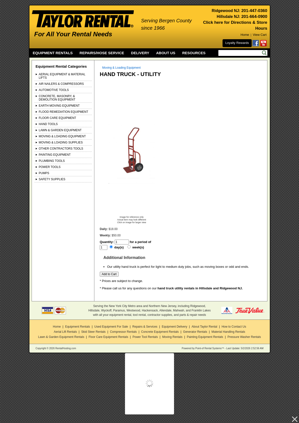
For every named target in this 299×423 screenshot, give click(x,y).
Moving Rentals (172, 337)
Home (245, 35)
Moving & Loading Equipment (62, 136)
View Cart (259, 35)
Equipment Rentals (77, 326)
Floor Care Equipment (57, 118)
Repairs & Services (144, 326)
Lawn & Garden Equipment (60, 130)
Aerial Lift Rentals (65, 331)
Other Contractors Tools (61, 148)
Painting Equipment (55, 154)
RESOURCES (193, 53)
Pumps (44, 173)
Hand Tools (48, 124)
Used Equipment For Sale (111, 326)
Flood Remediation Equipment (63, 112)
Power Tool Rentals (145, 337)
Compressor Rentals (123, 331)
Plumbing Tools (52, 161)
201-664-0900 (254, 16)
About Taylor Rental (204, 326)
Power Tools (50, 167)
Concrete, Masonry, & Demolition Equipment (57, 97)
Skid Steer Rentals (93, 331)
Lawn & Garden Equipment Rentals (61, 337)
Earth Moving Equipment (59, 105)
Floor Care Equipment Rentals (108, 337)
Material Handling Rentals (228, 331)
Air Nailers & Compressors (61, 84)
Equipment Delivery (174, 326)
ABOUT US (165, 53)
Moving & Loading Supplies (61, 142)
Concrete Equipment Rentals (160, 331)
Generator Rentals (195, 331)
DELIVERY (140, 53)
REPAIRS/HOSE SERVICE (102, 53)
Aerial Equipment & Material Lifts (62, 76)
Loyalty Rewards (237, 43)
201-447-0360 (254, 10)
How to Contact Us (234, 326)
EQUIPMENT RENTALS (53, 53)
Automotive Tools (54, 90)
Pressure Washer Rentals (244, 337)
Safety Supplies (52, 179)
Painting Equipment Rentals (205, 337)
